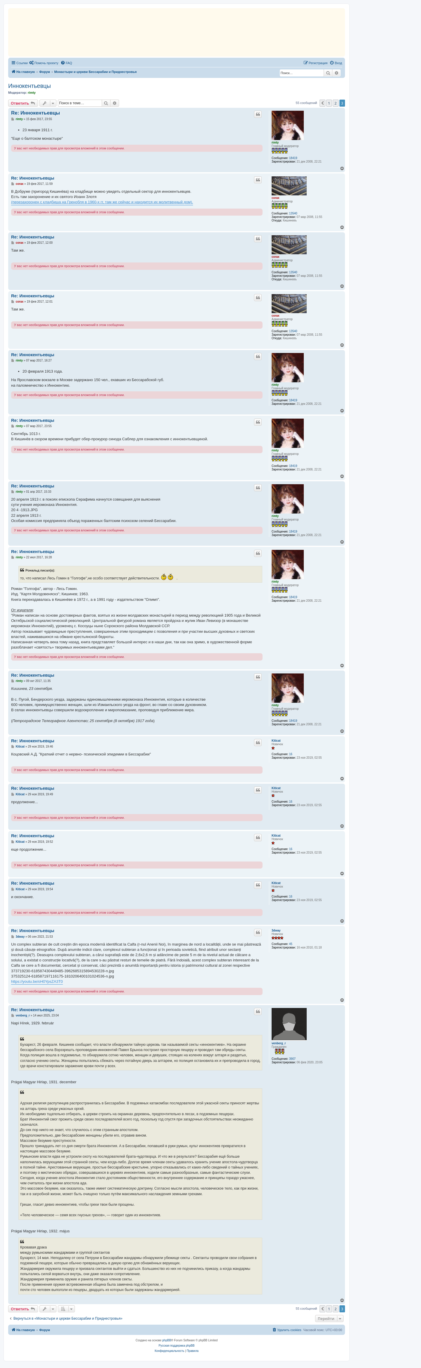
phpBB (166, 1340)
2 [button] (335, 103)
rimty (32, 92)
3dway (276, 930)
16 (290, 754)
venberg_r (279, 1043)
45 (290, 944)
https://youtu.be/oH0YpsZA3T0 (37, 981)
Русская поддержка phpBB (176, 1345)
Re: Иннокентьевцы (35, 113)
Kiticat (276, 740)
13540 (293, 213)
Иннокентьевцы (29, 86)
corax (275, 197)
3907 (292, 1058)
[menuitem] (43, 62)
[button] (322, 103)
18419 (293, 158)
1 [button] (329, 103)
